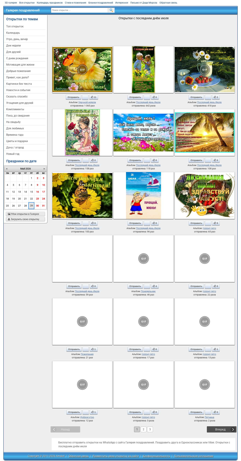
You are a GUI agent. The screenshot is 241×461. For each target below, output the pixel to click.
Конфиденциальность (156, 456)
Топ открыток (15, 26)
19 (13, 198)
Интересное (121, 2)
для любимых (15, 128)
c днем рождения (17, 58)
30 (37, 205)
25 (7, 205)
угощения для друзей (19, 102)
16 (37, 192)
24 (43, 198)
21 (25, 198)
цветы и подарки (17, 141)
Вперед (220, 429)
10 (43, 185)
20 (19, 198)
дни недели (13, 45)
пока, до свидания (18, 115)
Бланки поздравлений (101, 2)
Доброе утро (87, 417)
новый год (12, 153)
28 (25, 205)
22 (31, 198)
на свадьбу (13, 122)
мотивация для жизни (20, 64)
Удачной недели (87, 102)
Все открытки (26, 2)
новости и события (18, 90)
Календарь (13, 32)
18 (7, 198)
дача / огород (15, 147)
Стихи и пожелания (75, 2)
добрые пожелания (18, 71)
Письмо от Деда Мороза (143, 2)
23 (37, 198)
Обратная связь (168, 2)
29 (31, 205)
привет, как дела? (17, 77)
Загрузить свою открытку (23, 219)
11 (7, 192)
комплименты (15, 109)
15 (31, 192)
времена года (14, 134)
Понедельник (148, 291)
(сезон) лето (209, 228)
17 (43, 192)
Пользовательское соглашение (193, 456)
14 (25, 192)
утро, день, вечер (17, 39)
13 (19, 192)
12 (13, 192)
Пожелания (87, 354)
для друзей (13, 51)
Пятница (209, 417)
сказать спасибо (16, 96)
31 (43, 205)
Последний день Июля (148, 102)
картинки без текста (19, 83)
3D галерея (11, 2)
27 (19, 205)
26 (13, 205)
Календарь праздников (50, 2)
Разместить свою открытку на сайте (116, 456)
